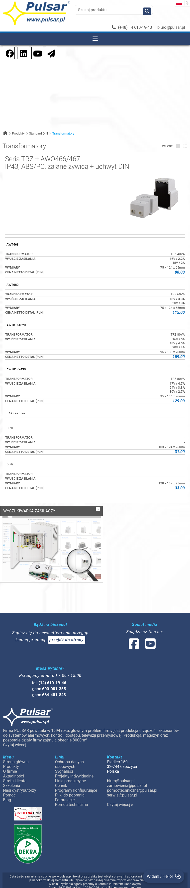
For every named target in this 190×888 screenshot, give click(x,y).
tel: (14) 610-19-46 (49, 677)
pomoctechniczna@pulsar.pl (132, 785)
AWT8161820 (16, 325)
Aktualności (13, 771)
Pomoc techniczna (71, 799)
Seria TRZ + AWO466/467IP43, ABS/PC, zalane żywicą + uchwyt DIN (67, 163)
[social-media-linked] (141, 641)
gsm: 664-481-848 (49, 689)
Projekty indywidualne (74, 771)
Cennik (61, 780)
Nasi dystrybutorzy (19, 785)
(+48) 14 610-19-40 (132, 27)
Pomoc (9, 790)
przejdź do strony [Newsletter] (66, 634)
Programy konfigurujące (76, 785)
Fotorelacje (65, 794)
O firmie (10, 766)
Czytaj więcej (14, 739)
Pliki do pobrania (70, 790)
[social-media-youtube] (36, 52)
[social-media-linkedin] (20, 52)
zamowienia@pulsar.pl (127, 780)
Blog (7, 794)
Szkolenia (11, 780)
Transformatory (63, 133)
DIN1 (9, 428)
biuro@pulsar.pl (171, 27)
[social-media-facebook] (7, 52)
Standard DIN (38, 133)
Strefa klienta (14, 775)
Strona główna (16, 756)
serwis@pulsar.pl (122, 790)
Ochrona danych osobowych (69, 759)
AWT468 (12, 244)
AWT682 (12, 285)
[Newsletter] (50, 52)
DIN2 (9, 464)
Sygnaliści (64, 766)
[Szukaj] (147, 11)
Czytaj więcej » (120, 799)
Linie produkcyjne (70, 775)
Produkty (18, 133)
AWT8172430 (16, 369)
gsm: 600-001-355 (49, 683)
